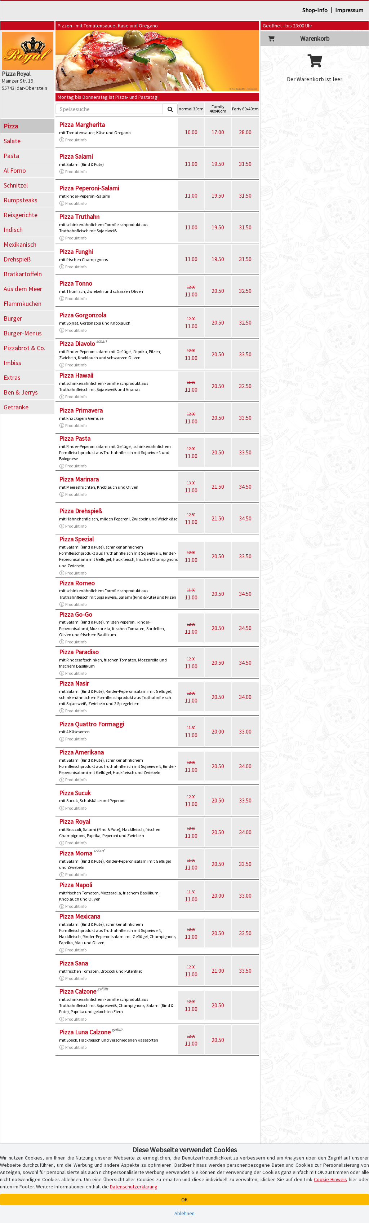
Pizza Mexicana (79, 916)
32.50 (245, 290)
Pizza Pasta (74, 438)
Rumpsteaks (20, 200)
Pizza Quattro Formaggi (91, 724)
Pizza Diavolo (77, 343)
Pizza (11, 126)
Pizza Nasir (74, 683)
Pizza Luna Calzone (85, 1032)
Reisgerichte (20, 215)
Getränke (16, 407)
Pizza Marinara (79, 479)
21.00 (218, 970)
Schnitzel (16, 185)
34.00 (245, 696)
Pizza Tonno (75, 283)
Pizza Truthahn (79, 216)
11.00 (191, 163)
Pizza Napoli (75, 885)
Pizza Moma (75, 853)
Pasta (11, 155)
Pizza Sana (73, 963)
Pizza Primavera (81, 410)
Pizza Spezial (76, 539)
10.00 (191, 132)
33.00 (245, 731)
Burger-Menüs (23, 333)
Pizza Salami (76, 156)
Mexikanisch (20, 244)
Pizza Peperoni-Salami (89, 188)
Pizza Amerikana (81, 752)
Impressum (349, 10)
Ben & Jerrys (21, 392)
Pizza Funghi (76, 251)
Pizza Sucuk (75, 793)
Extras (12, 377)
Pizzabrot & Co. (24, 348)
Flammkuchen (22, 303)
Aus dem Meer (23, 289)
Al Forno (15, 170)
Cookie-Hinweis (330, 1179)
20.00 (218, 731)
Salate (12, 141)
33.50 (245, 354)
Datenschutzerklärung (133, 1186)
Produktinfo (72, 140)
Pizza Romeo (77, 583)
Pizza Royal (74, 821)
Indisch (13, 229)
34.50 (245, 486)
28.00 (245, 132)
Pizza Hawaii (76, 375)
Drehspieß (17, 259)
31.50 (245, 163)
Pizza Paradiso (79, 652)
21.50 (218, 486)
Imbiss (12, 362)
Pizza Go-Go (75, 614)
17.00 (218, 132)
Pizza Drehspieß (80, 511)
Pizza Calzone (77, 991)
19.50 (218, 163)
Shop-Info (315, 10)
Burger (13, 318)
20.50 (218, 290)
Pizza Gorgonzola (82, 315)
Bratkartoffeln (23, 274)
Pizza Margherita (82, 124)
